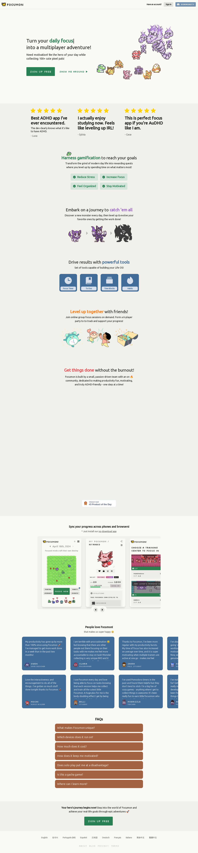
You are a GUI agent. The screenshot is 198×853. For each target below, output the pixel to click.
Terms (115, 845)
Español (83, 837)
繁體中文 (153, 837)
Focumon (15, 4)
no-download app (107, 531)
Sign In (168, 4)
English (44, 837)
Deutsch (105, 837)
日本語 (94, 837)
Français (117, 837)
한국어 (55, 837)
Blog (92, 845)
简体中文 (140, 837)
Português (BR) (69, 837)
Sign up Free (40, 71)
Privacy (103, 845)
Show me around (73, 71)
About (83, 845)
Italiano (129, 837)
